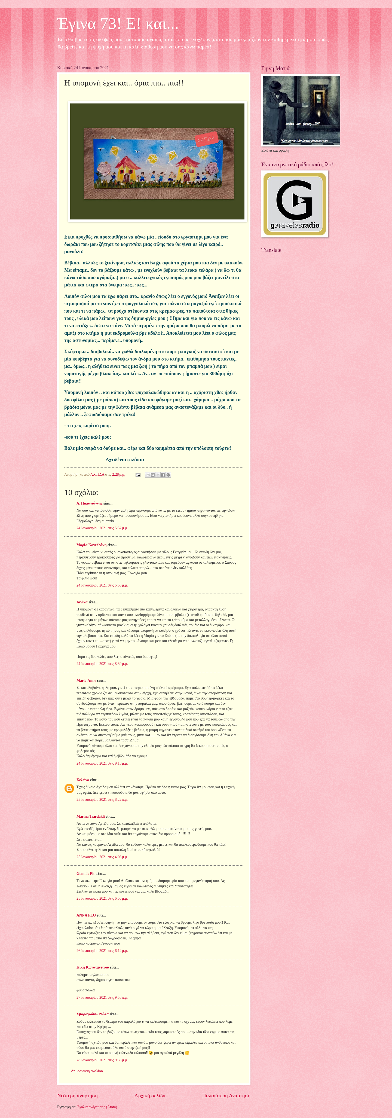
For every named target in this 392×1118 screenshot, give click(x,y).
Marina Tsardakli (90, 816)
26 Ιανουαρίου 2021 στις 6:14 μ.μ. (102, 951)
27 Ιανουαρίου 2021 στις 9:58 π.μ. (102, 997)
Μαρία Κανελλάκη (91, 545)
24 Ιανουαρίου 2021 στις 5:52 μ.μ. (102, 528)
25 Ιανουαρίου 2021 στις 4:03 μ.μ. (102, 857)
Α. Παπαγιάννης (89, 503)
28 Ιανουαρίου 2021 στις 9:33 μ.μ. (102, 1060)
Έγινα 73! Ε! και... (118, 23)
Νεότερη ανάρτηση (77, 1095)
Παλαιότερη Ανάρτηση (226, 1095)
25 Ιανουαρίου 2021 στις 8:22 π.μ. (102, 800)
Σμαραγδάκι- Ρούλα (92, 1014)
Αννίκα (82, 602)
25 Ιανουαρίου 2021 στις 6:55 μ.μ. (102, 898)
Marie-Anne (86, 681)
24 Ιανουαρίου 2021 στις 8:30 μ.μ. (102, 664)
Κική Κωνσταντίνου (92, 967)
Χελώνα (82, 780)
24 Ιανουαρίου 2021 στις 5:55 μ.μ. (102, 585)
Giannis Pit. (86, 874)
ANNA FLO (86, 915)
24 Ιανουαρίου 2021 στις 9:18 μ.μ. (102, 763)
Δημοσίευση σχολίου (87, 1071)
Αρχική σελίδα (150, 1095)
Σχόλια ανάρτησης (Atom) (97, 1107)
